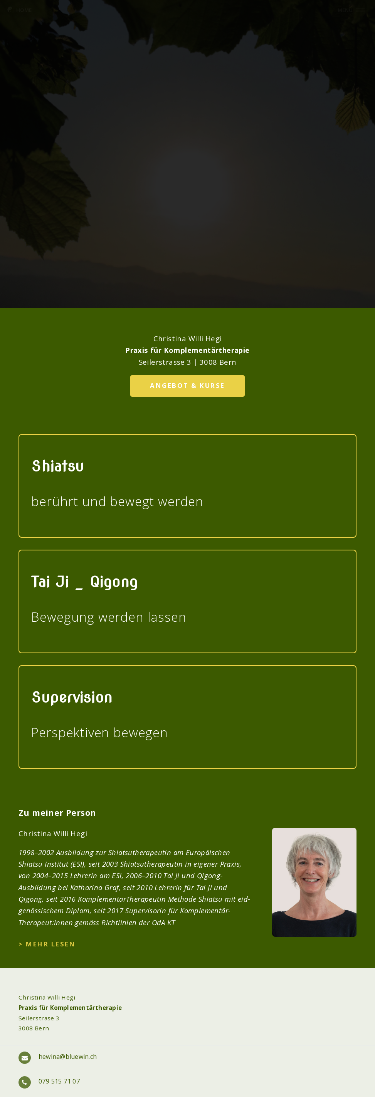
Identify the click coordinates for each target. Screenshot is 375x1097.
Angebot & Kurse (187, 385)
